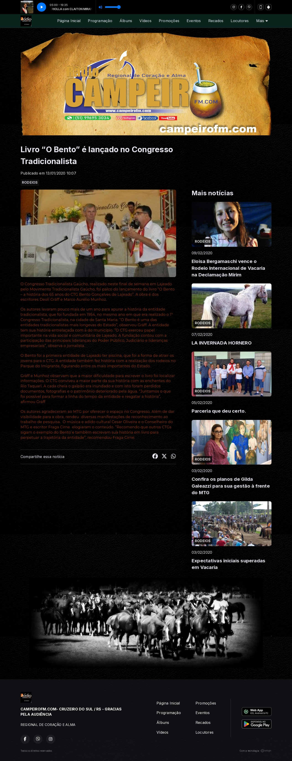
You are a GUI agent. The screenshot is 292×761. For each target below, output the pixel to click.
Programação (100, 20)
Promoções (169, 20)
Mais (262, 20)
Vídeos (145, 20)
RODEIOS (30, 182)
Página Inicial (69, 20)
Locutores (240, 20)
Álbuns (126, 20)
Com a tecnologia (255, 750)
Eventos (194, 20)
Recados (216, 20)
